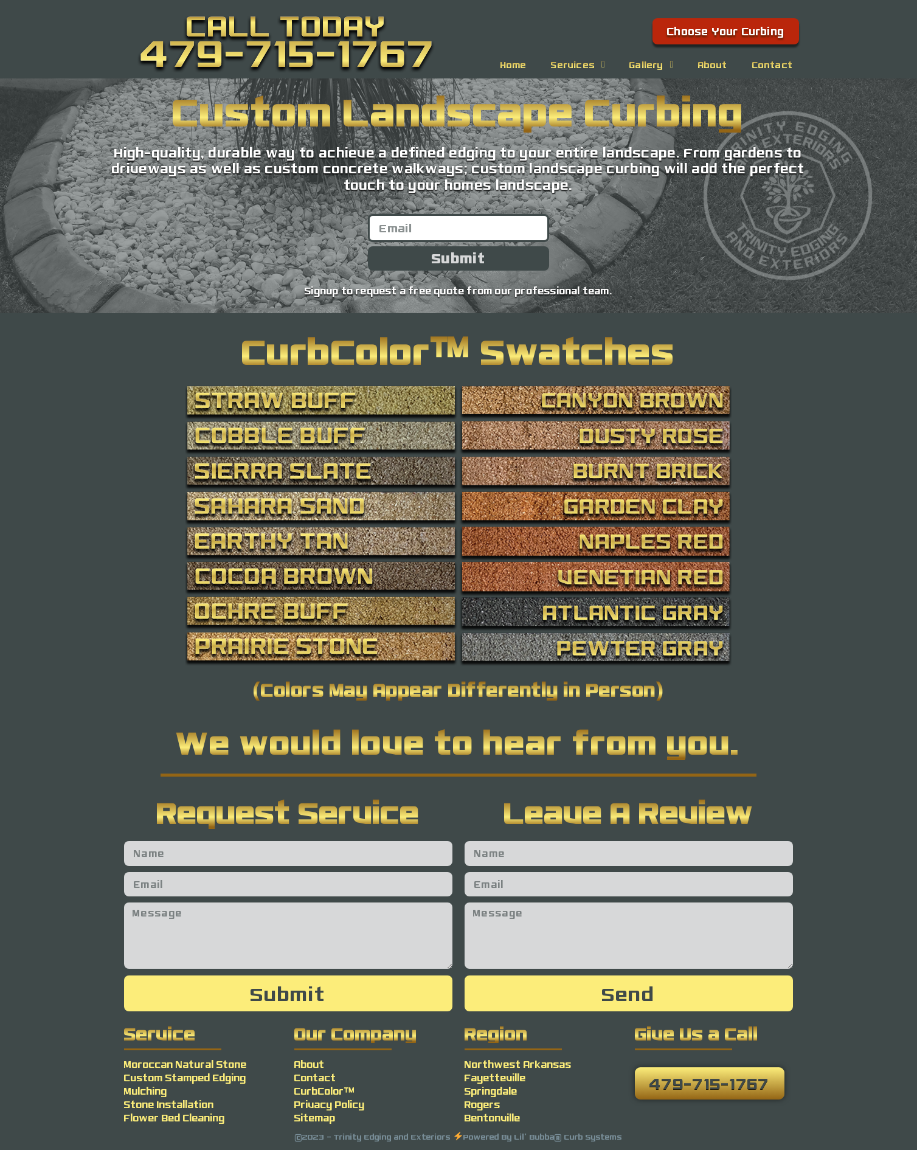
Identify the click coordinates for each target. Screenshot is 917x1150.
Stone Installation (169, 1104)
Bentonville (493, 1117)
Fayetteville (495, 1077)
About (713, 64)
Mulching (145, 1090)
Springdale (491, 1090)
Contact (772, 64)
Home (513, 64)
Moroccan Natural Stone (185, 1064)
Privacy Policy (329, 1104)
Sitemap (315, 1117)
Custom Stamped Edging (185, 1077)
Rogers (482, 1104)
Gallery (651, 64)
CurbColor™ (324, 1090)
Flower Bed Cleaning (174, 1117)
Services (578, 64)
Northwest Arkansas (518, 1064)
